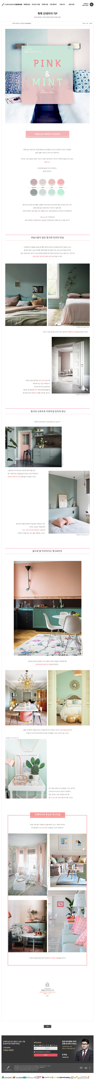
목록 (48, 1026)
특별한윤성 (27, 4)
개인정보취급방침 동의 (40, 1052)
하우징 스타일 (36, 4)
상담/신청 (71, 4)
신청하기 (46, 1055)
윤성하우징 (18, 4)
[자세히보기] (47, 1052)
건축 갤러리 (53, 4)
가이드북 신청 (54, 1045)
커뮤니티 (62, 4)
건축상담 (37, 1045)
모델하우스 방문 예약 (45, 1045)
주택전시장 (45, 4)
